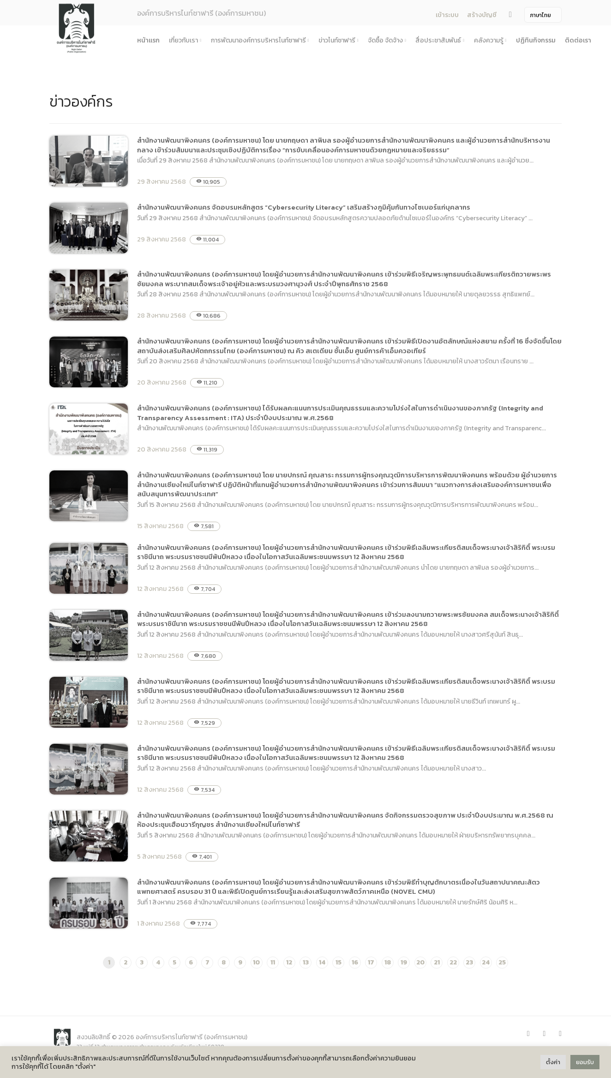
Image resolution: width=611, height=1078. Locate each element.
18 (387, 962)
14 (322, 962)
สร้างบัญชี (482, 15)
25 (502, 962)
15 (338, 962)
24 (486, 962)
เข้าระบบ (447, 15)
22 (453, 962)
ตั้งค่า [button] (553, 1062)
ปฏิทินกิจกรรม (536, 40)
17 (371, 962)
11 (272, 962)
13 (306, 962)
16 (355, 962)
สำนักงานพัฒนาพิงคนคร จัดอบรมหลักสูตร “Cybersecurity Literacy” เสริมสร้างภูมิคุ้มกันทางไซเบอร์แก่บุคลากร (303, 207)
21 (437, 962)
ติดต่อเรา (578, 40)
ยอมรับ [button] (585, 1062)
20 (420, 962)
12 (289, 962)
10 (256, 962)
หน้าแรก (148, 40)
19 (404, 962)
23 (469, 962)
